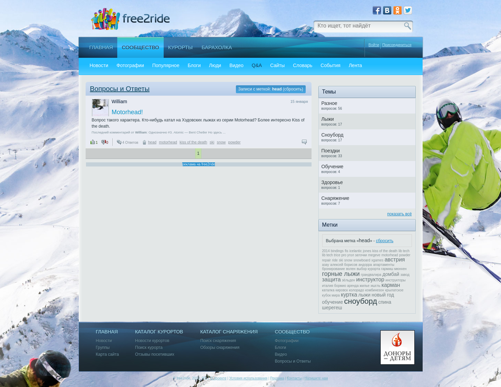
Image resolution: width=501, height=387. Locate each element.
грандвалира (371, 275)
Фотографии (130, 65)
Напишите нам (316, 378)
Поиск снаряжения (218, 340)
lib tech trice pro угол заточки (344, 255)
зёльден (348, 280)
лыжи (364, 295)
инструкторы (395, 280)
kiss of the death (193, 142)
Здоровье (332, 182)
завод (405, 275)
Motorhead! (127, 112)
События (330, 65)
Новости (99, 65)
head (152, 142)
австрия (394, 259)
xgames (377, 260)
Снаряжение (335, 198)
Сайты (277, 65)
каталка (328, 290)
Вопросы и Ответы (120, 89)
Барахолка (217, 47)
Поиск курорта (149, 347)
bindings (337, 251)
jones (367, 251)
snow (221, 142)
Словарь (302, 65)
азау (325, 265)
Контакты (294, 378)
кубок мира (331, 295)
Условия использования (248, 378)
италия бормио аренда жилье (346, 286)
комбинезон (374, 290)
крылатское (394, 290)
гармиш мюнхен (394, 269)
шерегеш (332, 307)
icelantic (355, 251)
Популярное (165, 65)
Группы (103, 347)
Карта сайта (107, 354)
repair (326, 260)
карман (390, 285)
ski (212, 142)
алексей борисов (343, 265)
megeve (374, 255)
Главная (101, 47)
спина (384, 302)
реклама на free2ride (198, 164)
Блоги (194, 65)
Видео (236, 65)
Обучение (333, 166)
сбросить (293, 89)
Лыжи (328, 119)
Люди (215, 65)
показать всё (399, 214)
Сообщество (140, 47)
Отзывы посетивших (154, 354)
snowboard (361, 260)
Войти (374, 45)
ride (335, 260)
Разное (329, 103)
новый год (383, 295)
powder (234, 142)
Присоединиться (397, 45)
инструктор (370, 279)
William (119, 101)
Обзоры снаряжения (219, 347)
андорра (365, 265)
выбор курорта (368, 269)
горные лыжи (341, 273)
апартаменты (383, 265)
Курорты (180, 47)
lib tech (404, 251)
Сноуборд (333, 135)
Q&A (257, 65)
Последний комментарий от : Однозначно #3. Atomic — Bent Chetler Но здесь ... (159, 132)
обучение (332, 302)
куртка (349, 295)
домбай (390, 274)
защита (331, 279)
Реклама (277, 378)
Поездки (331, 150)
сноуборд (360, 301)
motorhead (168, 142)
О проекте (218, 378)
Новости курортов (152, 340)
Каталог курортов (159, 331)
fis (346, 251)
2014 (326, 251)
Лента (355, 65)
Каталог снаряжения (229, 331)
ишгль (375, 286)
